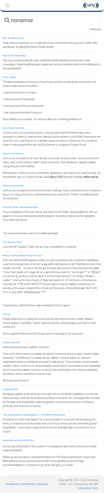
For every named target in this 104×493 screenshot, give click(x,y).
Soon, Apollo (9, 77)
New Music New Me (13, 128)
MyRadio (43, 484)
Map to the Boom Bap (14, 55)
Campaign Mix (10, 389)
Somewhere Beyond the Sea (18, 440)
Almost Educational (13, 153)
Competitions (28, 484)
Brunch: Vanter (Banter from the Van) (22, 255)
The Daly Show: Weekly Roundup (20, 207)
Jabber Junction (11, 342)
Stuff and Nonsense (13, 185)
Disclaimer (12, 484)
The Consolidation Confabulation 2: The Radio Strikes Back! (34, 414)
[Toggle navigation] (7, 5)
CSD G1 (7, 314)
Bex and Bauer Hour (13, 38)
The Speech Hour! (12, 242)
